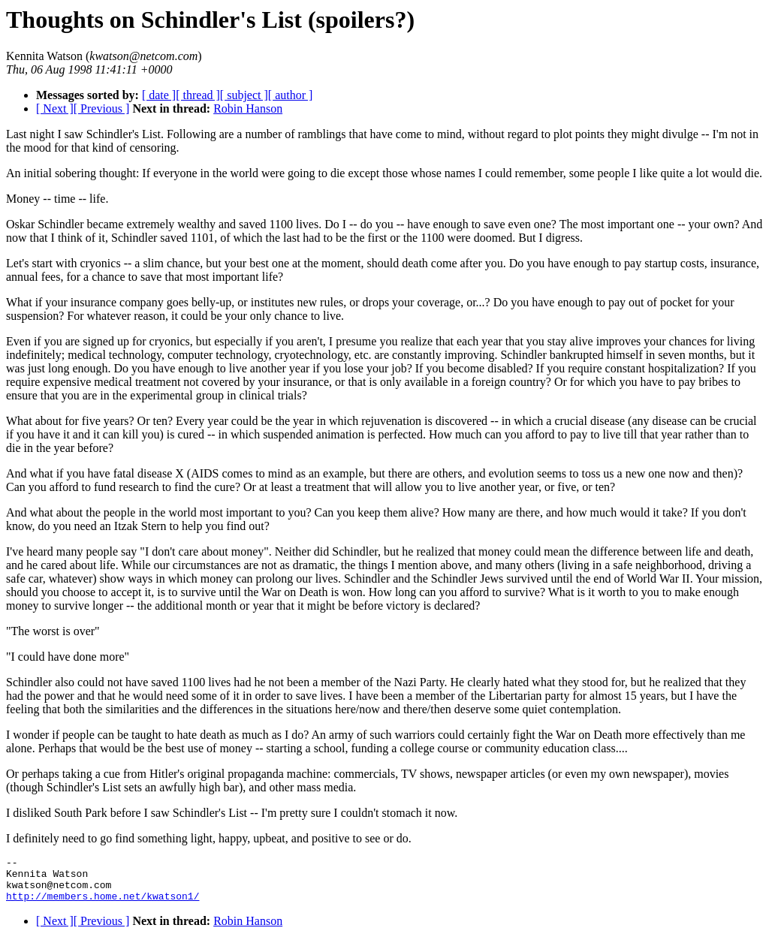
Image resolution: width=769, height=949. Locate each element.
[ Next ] (55, 108)
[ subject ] (244, 95)
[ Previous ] (102, 108)
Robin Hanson (247, 108)
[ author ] (290, 95)
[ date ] (159, 95)
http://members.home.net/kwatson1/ (102, 904)
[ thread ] (198, 95)
